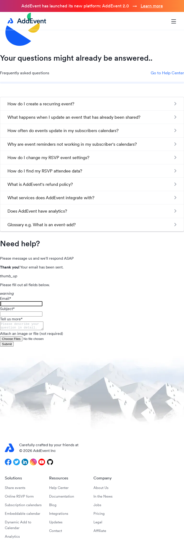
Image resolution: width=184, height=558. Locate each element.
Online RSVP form (19, 497)
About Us (101, 489)
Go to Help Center (167, 72)
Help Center (59, 489)
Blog (53, 506)
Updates (56, 523)
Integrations (58, 515)
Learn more (152, 6)
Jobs (97, 506)
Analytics (12, 538)
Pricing (99, 515)
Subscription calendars (23, 506)
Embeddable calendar (22, 515)
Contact (55, 532)
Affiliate (99, 532)
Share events (15, 489)
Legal (97, 523)
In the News (103, 497)
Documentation (61, 497)
